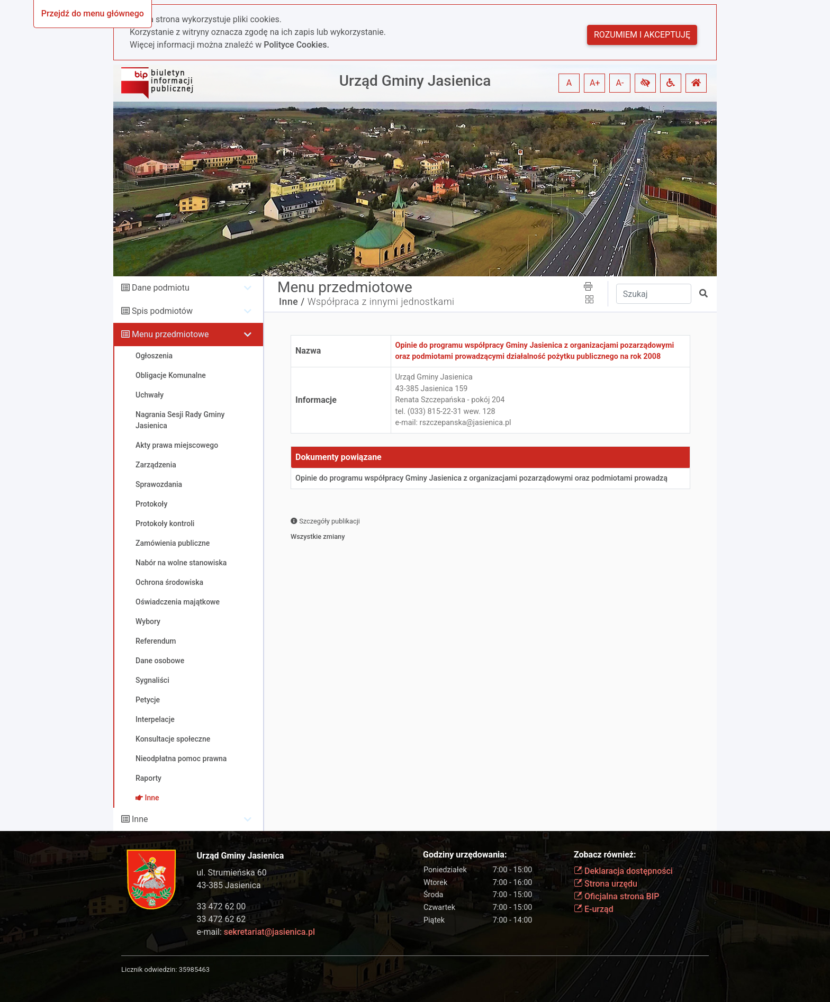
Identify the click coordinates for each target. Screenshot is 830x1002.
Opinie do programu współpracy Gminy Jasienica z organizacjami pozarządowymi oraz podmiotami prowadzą (481, 478)
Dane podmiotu (161, 288)
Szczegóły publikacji (325, 521)
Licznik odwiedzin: (149, 969)
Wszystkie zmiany (318, 536)
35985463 (194, 969)
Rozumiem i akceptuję (642, 35)
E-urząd (594, 909)
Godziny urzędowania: (465, 855)
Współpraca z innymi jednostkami (381, 301)
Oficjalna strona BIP (616, 896)
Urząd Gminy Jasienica (415, 80)
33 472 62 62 (221, 919)
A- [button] (620, 83)
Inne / (292, 301)
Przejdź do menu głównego (92, 13)
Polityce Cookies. (296, 45)
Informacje (316, 400)
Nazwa (308, 351)
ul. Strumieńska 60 (232, 873)
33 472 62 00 (221, 906)
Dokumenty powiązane (338, 457)
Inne (140, 819)
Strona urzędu (605, 884)
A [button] (569, 83)
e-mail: (256, 932)
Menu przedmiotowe (170, 334)
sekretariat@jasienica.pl (269, 932)
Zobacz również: (605, 855)
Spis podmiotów (162, 311)
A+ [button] (595, 83)
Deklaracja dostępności (623, 871)
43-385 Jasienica (229, 885)
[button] (645, 83)
